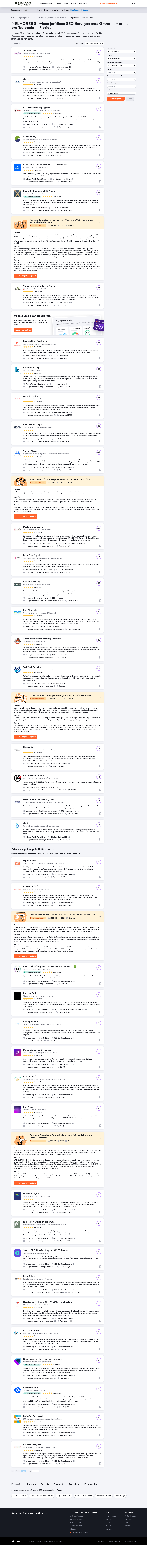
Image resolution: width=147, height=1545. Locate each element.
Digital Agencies (24, 18)
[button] (122, 4)
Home (13, 18)
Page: (30, 1471)
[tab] (16, 1484)
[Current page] (35, 1471)
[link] (62, 3)
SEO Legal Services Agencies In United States (48, 18)
